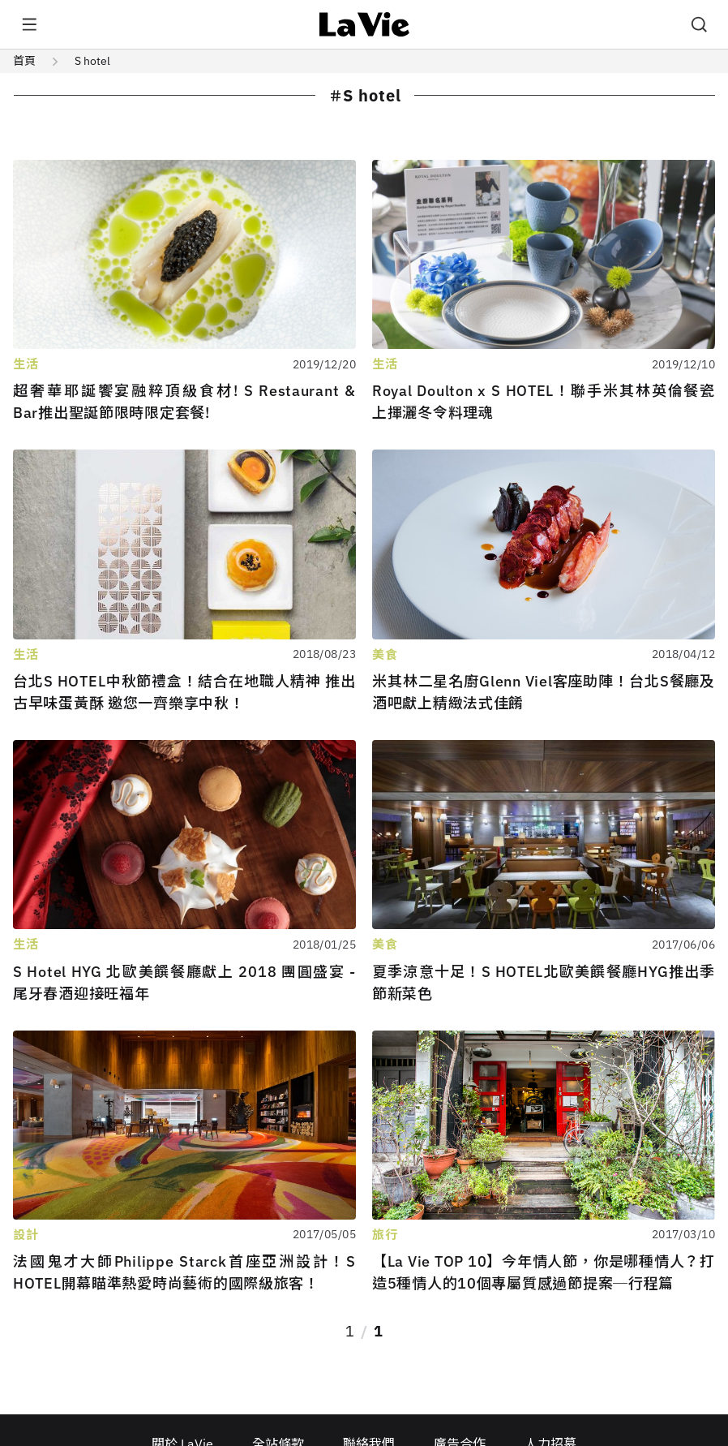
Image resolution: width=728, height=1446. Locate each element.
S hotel (92, 61)
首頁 (24, 61)
